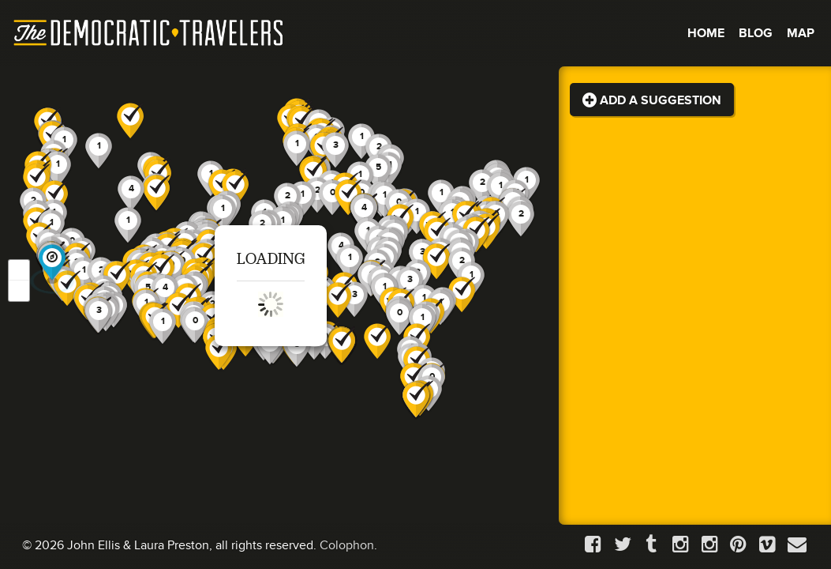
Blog (756, 33)
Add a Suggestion (651, 100)
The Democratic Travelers (149, 33)
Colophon (347, 545)
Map (800, 33)
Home (705, 33)
